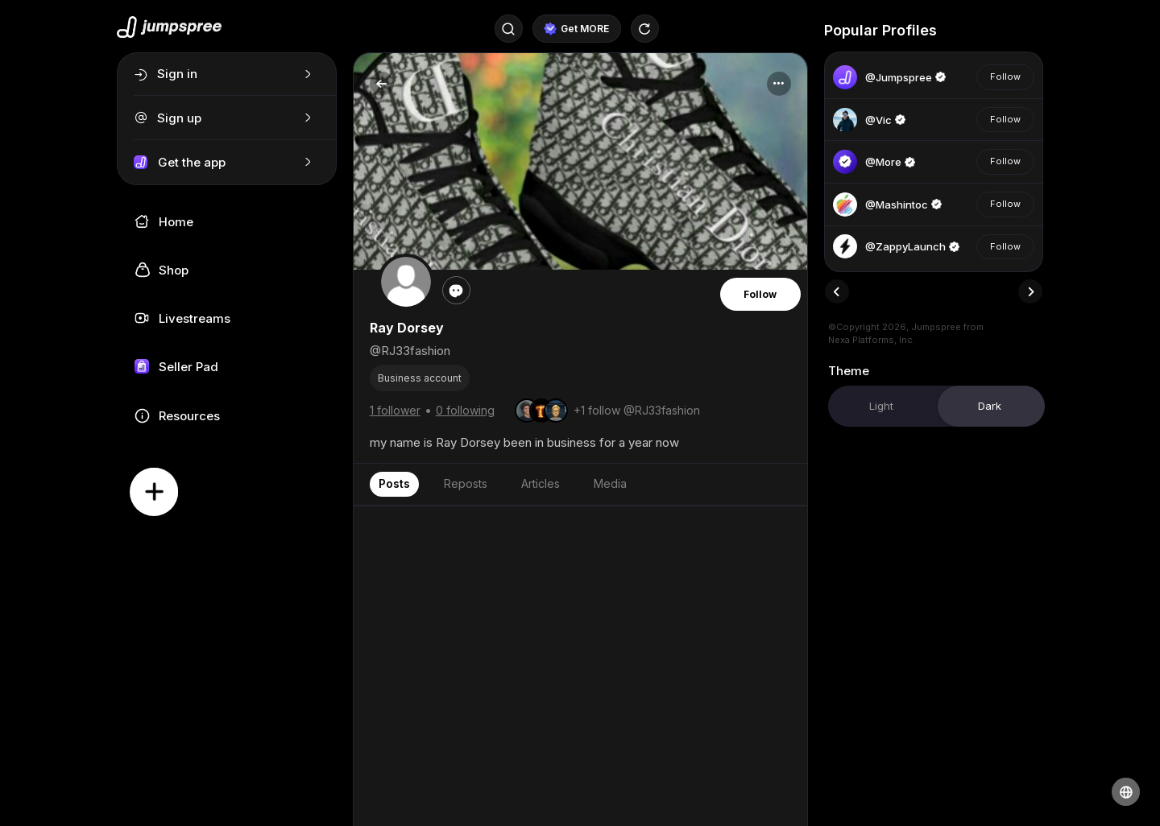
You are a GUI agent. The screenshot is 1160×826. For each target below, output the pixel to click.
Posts (394, 483)
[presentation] (837, 291)
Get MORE (576, 29)
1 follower (395, 410)
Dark (989, 405)
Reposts (465, 483)
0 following (465, 410)
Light (881, 405)
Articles (540, 483)
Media (610, 483)
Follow (760, 294)
